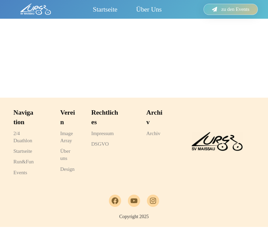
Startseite (105, 9)
